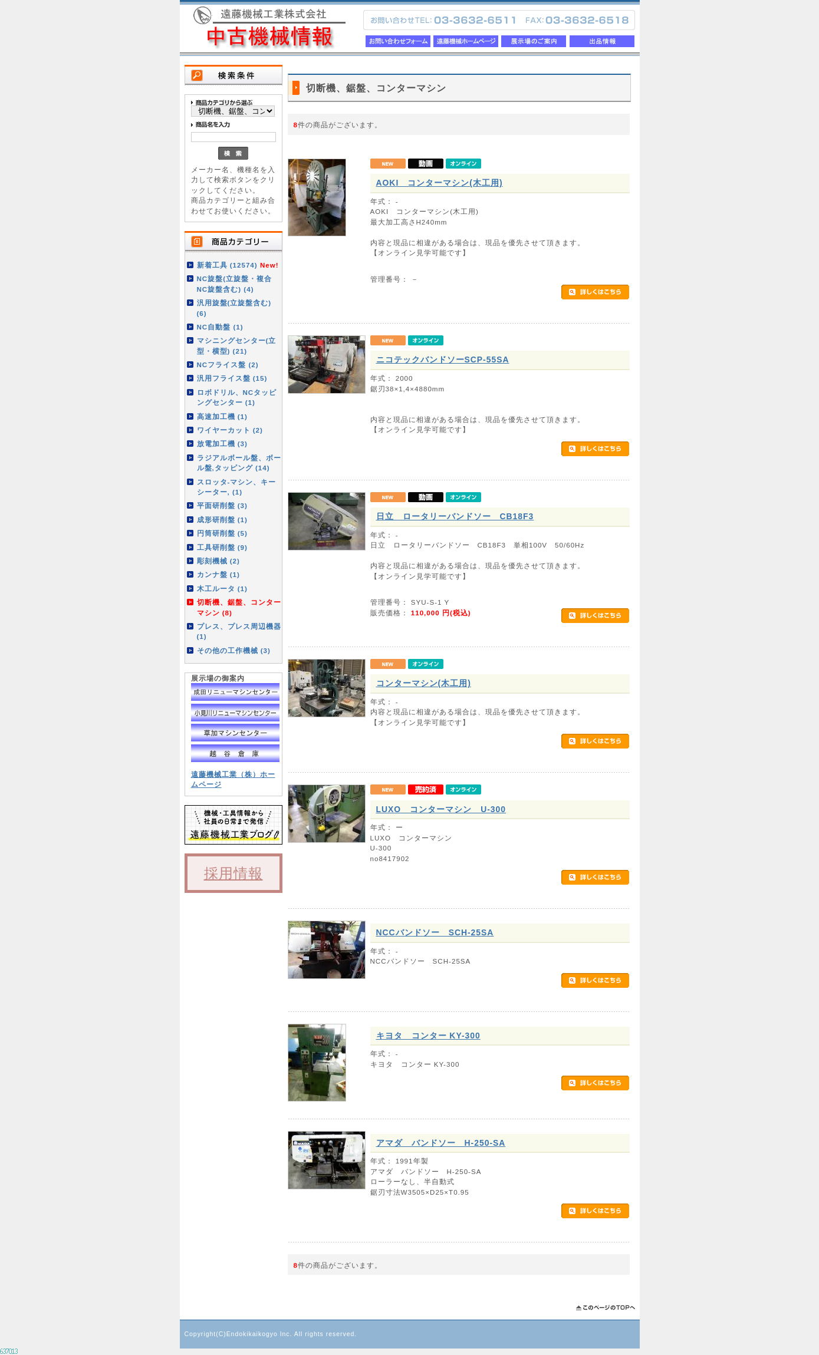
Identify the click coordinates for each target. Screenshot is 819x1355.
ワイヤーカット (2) (230, 430)
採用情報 (233, 873)
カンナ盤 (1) (218, 574)
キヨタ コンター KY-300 (428, 1035)
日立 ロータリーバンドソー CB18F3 (455, 516)
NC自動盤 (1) (220, 327)
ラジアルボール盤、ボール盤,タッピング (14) (239, 463)
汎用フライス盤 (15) (232, 378)
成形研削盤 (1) (222, 519)
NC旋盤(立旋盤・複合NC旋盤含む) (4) (234, 283)
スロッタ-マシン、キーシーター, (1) (237, 487)
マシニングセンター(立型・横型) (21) (237, 345)
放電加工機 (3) (222, 443)
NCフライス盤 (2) (228, 364)
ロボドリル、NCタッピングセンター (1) (237, 397)
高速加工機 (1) (222, 416)
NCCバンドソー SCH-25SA (435, 932)
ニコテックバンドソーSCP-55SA (442, 359)
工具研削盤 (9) (222, 547)
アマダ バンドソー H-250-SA (441, 1143)
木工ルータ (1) (222, 588)
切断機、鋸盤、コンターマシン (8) (239, 607)
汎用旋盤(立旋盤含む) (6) (234, 308)
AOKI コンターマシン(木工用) (439, 182)
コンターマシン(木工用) (423, 683)
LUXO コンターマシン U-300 (441, 809)
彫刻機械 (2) (218, 561)
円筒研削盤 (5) (222, 533)
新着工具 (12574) (238, 265)
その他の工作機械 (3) (234, 650)
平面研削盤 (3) (222, 505)
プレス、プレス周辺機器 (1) (239, 631)
